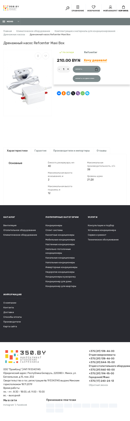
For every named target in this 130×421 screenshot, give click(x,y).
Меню (8, 21)
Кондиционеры (54, 225)
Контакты (8, 307)
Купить (86, 69)
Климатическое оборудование (20, 235)
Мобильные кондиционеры (60, 239)
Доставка (8, 312)
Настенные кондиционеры (60, 244)
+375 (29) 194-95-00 (101, 373)
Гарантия (40, 150)
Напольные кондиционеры (60, 262)
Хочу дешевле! (95, 60)
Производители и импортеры (71, 150)
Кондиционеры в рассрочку (61, 276)
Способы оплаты (12, 317)
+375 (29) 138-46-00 (101, 351)
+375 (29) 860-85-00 (102, 369)
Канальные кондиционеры (60, 257)
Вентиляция (9, 225)
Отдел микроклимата (102, 354)
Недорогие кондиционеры (60, 272)
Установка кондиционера (102, 230)
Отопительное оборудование (19, 230)
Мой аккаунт (110, 8)
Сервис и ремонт (97, 235)
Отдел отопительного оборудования (108, 366)
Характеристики (17, 150)
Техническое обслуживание (103, 239)
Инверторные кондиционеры (61, 267)
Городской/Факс (99, 377)
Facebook (22, 405)
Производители (12, 321)
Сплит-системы (54, 230)
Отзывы (101, 150)
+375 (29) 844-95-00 (102, 362)
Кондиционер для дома (58, 281)
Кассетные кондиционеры (60, 235)
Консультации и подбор (101, 225)
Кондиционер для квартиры (61, 286)
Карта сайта (10, 326)
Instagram (8, 405)
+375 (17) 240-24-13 (101, 381)
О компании (9, 302)
